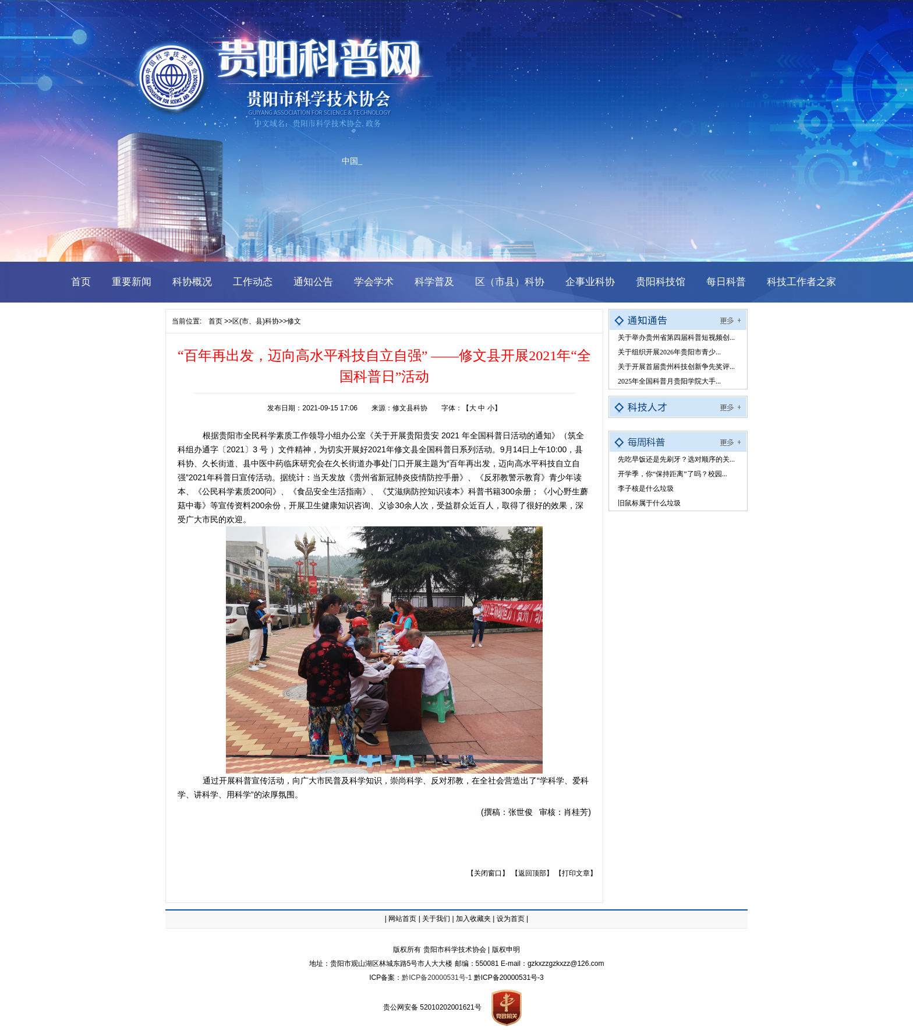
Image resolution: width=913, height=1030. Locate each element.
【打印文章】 (576, 873)
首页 (215, 321)
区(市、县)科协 (255, 321)
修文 (294, 321)
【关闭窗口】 (488, 873)
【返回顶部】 (532, 873)
